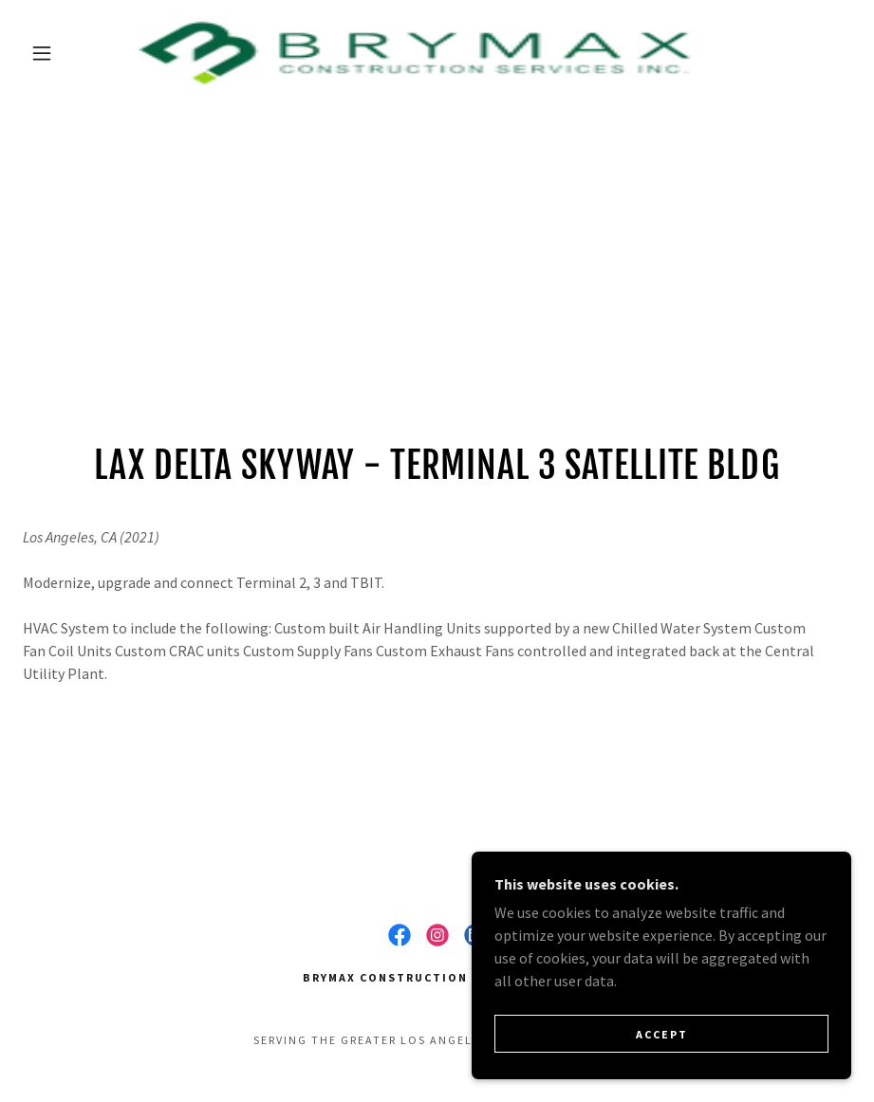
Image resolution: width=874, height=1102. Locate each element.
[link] (414, 53)
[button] (42, 53)
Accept (662, 1034)
